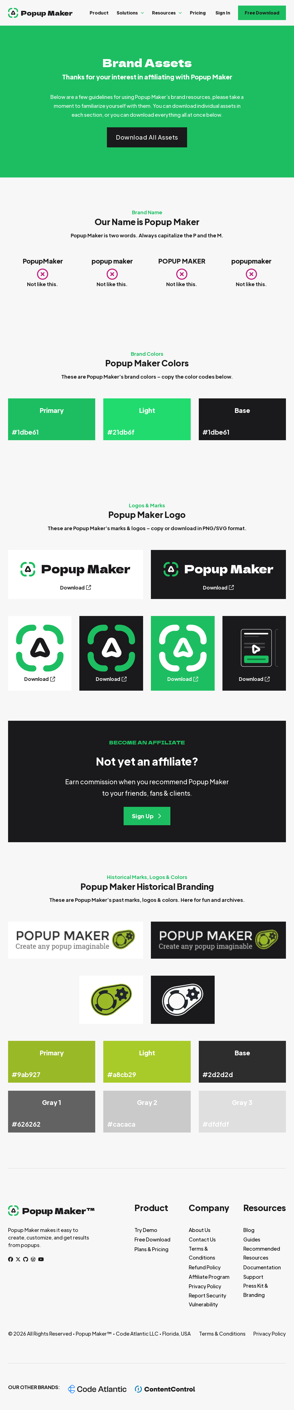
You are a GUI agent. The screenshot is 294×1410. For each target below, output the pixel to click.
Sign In (222, 13)
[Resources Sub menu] (180, 13)
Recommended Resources (261, 1253)
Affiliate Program (209, 1276)
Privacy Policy (205, 1286)
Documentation (262, 1267)
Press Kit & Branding (255, 1290)
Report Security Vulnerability (207, 1299)
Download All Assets (147, 137)
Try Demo (145, 1230)
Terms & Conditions (202, 1253)
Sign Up (147, 815)
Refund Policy (205, 1267)
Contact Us (202, 1239)
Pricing (198, 13)
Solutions (127, 13)
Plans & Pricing (151, 1249)
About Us (199, 1230)
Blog (248, 1230)
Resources (164, 13)
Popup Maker (47, 13)
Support (253, 1276)
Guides (251, 1239)
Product (99, 13)
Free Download (262, 13)
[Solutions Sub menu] (142, 13)
